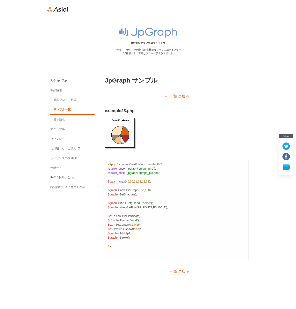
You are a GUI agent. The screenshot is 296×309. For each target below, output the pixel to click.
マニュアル (57, 129)
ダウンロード (59, 138)
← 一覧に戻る (177, 96)
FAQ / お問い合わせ (63, 177)
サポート (56, 167)
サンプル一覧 (62, 109)
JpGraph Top (58, 80)
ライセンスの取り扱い (64, 158)
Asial (57, 9)
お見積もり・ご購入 (65, 148)
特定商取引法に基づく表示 (67, 187)
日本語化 (59, 119)
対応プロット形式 (64, 99)
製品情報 (56, 90)
